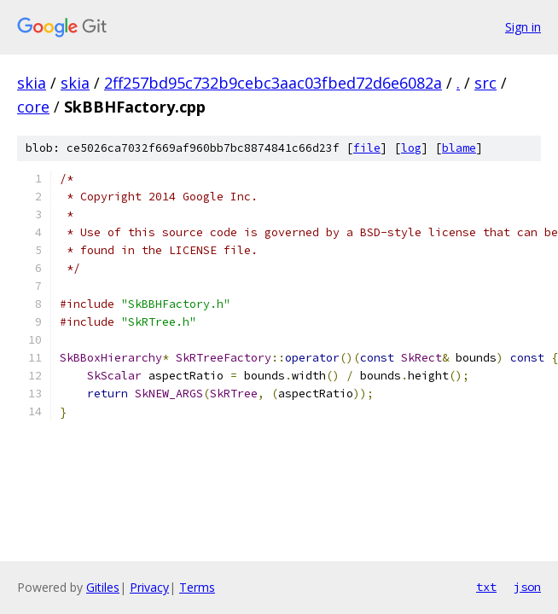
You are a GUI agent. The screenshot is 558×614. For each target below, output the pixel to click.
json (527, 586)
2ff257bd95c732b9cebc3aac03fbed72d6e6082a (273, 82)
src (485, 82)
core (33, 106)
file (367, 148)
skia (31, 82)
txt (486, 586)
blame (459, 148)
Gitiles (102, 587)
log (411, 148)
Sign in (523, 27)
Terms (197, 587)
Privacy (149, 587)
